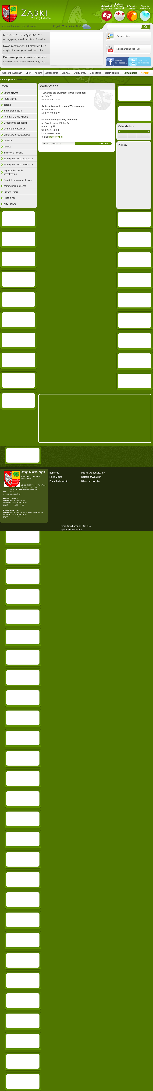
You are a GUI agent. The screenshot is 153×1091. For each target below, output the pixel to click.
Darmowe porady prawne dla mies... (26, 57)
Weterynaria (23, 79)
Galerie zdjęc (123, 36)
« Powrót (103, 143)
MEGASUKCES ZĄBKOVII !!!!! (22, 35)
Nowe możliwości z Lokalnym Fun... (26, 46)
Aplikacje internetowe (71, 529)
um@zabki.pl (15, 494)
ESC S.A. (86, 526)
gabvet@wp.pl (55, 137)
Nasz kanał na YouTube (129, 49)
